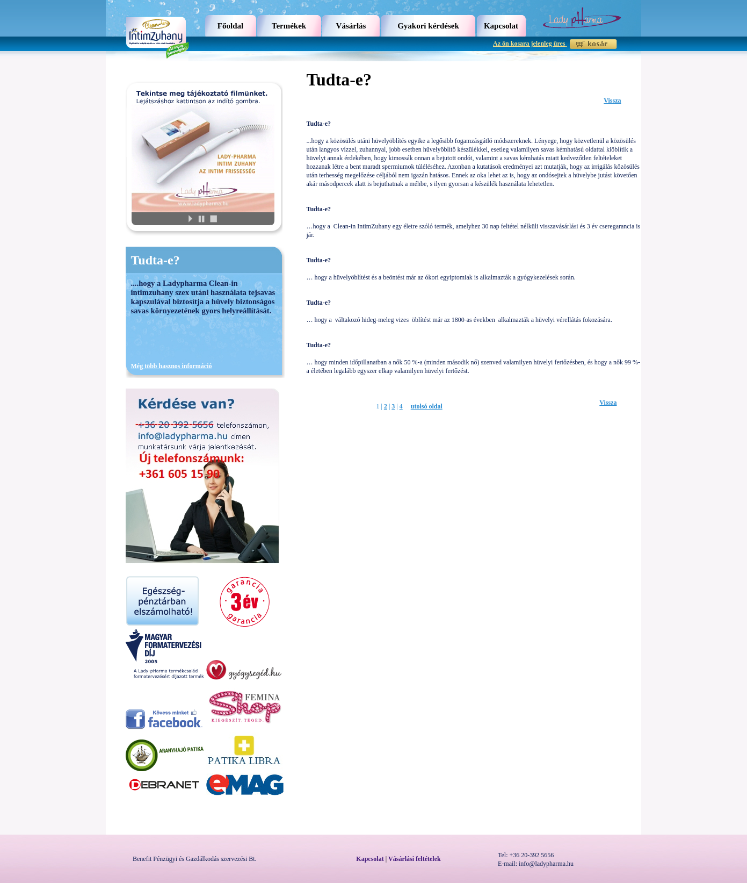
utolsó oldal (427, 406)
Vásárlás (351, 25)
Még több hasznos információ (171, 366)
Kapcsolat (501, 25)
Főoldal (230, 25)
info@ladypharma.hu (546, 863)
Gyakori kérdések (428, 25)
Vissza (612, 100)
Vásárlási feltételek (414, 859)
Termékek (289, 25)
